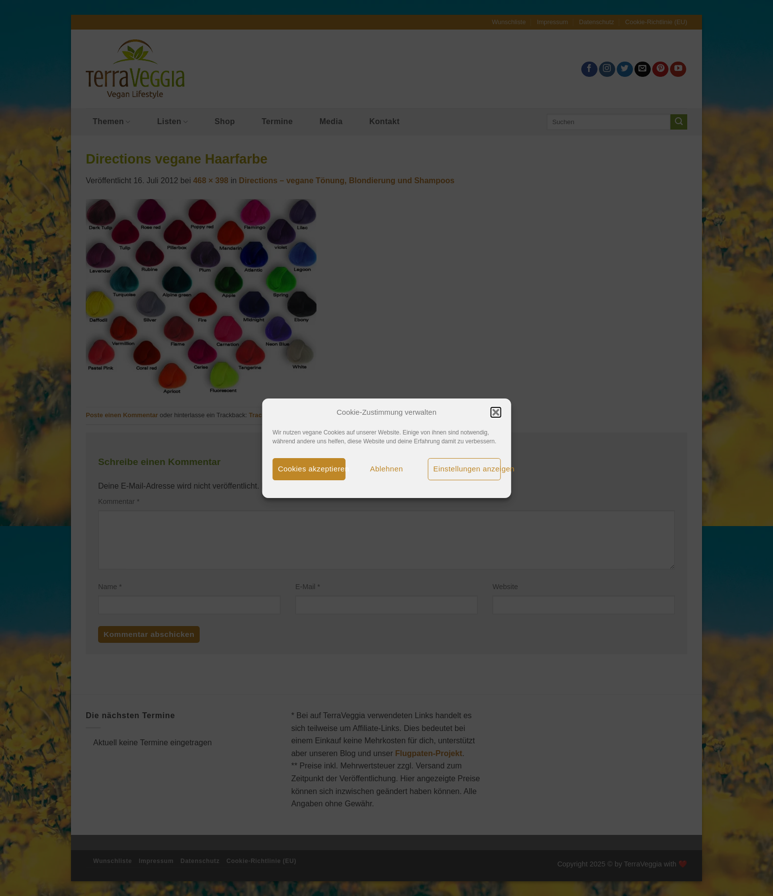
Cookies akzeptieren (312, 469)
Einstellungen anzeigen (467, 469)
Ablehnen (386, 469)
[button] (495, 412)
